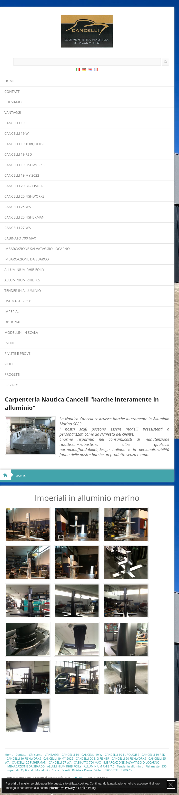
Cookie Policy (87, 788)
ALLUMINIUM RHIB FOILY (24, 269)
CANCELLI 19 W (16, 133)
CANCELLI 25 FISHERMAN (24, 217)
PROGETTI (12, 374)
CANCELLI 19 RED (18, 154)
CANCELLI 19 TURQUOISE (24, 144)
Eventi (10, 343)
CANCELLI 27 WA (17, 227)
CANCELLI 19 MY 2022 (21, 175)
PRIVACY (11, 385)
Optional (12, 322)
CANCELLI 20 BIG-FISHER (23, 185)
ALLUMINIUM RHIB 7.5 (22, 280)
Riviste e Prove (17, 353)
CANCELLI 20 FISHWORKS (24, 196)
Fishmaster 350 (17, 301)
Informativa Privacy (62, 788)
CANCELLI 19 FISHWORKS (24, 165)
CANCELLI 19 (14, 123)
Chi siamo (13, 102)
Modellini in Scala (21, 332)
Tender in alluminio (22, 290)
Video (9, 364)
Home (9, 81)
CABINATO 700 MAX (20, 238)
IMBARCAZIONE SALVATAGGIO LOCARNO (37, 248)
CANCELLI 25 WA (17, 206)
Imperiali (12, 311)
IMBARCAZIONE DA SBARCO (26, 259)
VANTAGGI (12, 112)
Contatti (12, 91)
